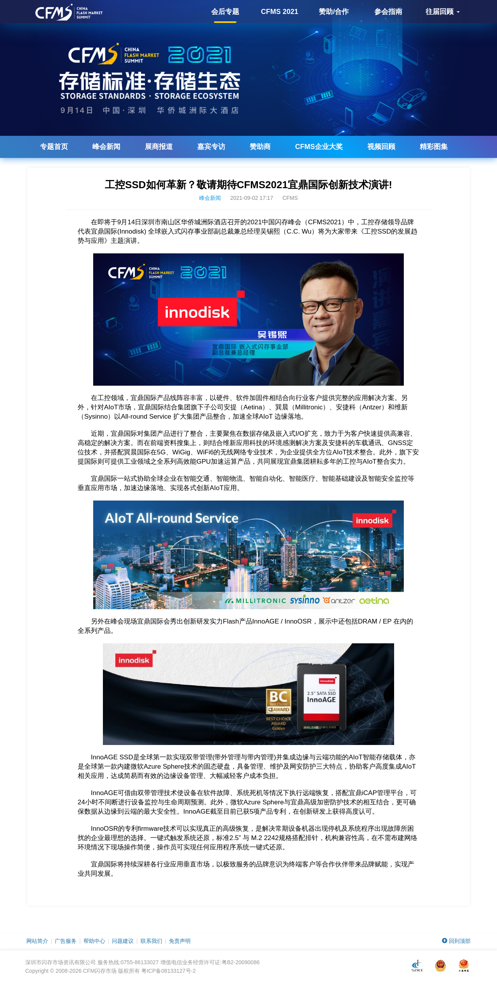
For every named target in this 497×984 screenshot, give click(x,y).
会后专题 (225, 15)
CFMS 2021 (279, 12)
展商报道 (159, 147)
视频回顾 (381, 147)
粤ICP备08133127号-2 (168, 971)
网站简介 (37, 941)
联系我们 (151, 941)
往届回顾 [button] (442, 12)
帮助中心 (94, 941)
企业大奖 (319, 147)
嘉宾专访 (211, 147)
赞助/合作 (334, 12)
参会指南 (388, 12)
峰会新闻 (106, 147)
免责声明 (180, 941)
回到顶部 (456, 941)
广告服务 (65, 941)
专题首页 (54, 147)
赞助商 (260, 147)
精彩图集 (434, 147)
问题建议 (123, 941)
